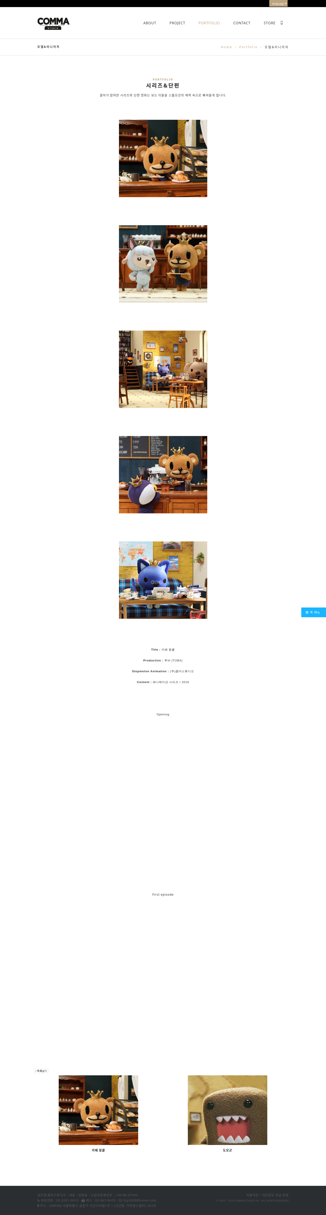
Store (270, 23)
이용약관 (252, 1195)
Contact (242, 23)
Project (177, 23)
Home (226, 47)
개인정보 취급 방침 (275, 1195)
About (149, 23)
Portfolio (209, 23)
